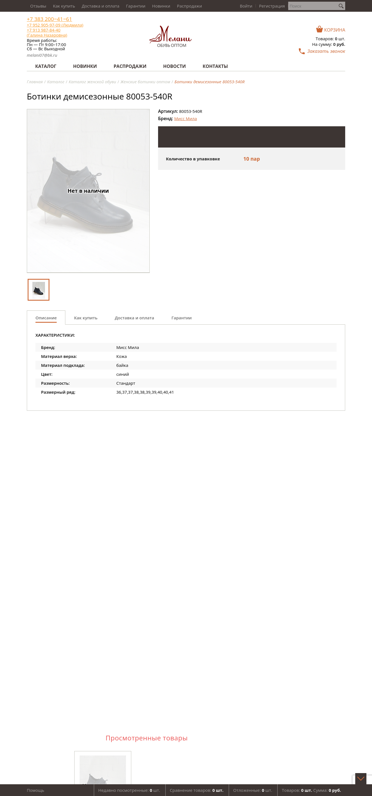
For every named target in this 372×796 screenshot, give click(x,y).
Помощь (35, 790)
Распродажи (189, 6)
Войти (246, 6)
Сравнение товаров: (196, 790)
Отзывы (38, 6)
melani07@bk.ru (42, 55)
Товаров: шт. (330, 38)
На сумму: (328, 44)
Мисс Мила (185, 118)
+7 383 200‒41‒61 (49, 19)
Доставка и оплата (101, 6)
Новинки (161, 6)
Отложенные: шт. (252, 790)
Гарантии (135, 6)
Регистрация (272, 6)
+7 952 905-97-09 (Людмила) (55, 24)
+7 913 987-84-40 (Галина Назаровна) (47, 32)
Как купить (64, 6)
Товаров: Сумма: (311, 790)
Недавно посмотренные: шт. (129, 790)
